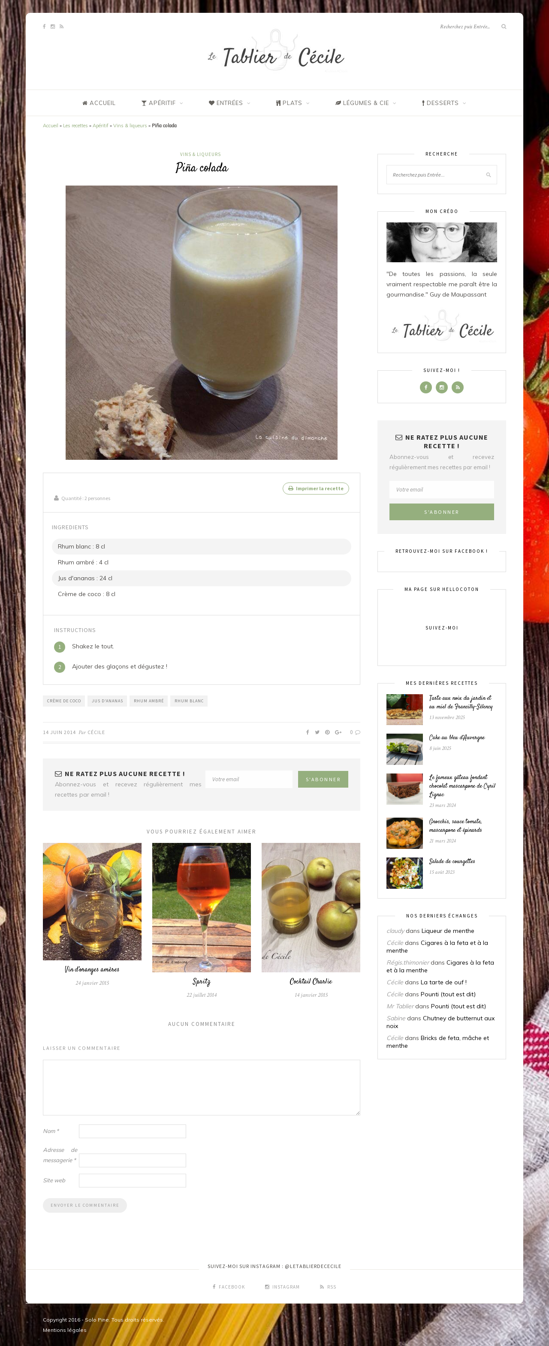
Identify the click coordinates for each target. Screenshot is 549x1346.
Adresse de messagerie (60, 1154)
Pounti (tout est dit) (448, 994)
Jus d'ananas (107, 700)
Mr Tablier (399, 1006)
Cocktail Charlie (311, 981)
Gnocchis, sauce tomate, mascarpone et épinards (455, 826)
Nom (51, 1130)
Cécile (96, 731)
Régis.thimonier (407, 962)
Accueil (50, 126)
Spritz (201, 981)
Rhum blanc (189, 700)
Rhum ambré (149, 700)
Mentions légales (65, 1329)
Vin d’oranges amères (92, 970)
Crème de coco (64, 700)
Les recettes (75, 126)
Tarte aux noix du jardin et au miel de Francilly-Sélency (461, 702)
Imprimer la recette (316, 488)
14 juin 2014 (59, 731)
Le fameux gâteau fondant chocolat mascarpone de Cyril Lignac (462, 786)
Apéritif (101, 126)
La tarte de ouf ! (444, 982)
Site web (54, 1179)
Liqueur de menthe (448, 931)
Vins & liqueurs (130, 126)
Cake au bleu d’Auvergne (457, 738)
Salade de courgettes (452, 861)
